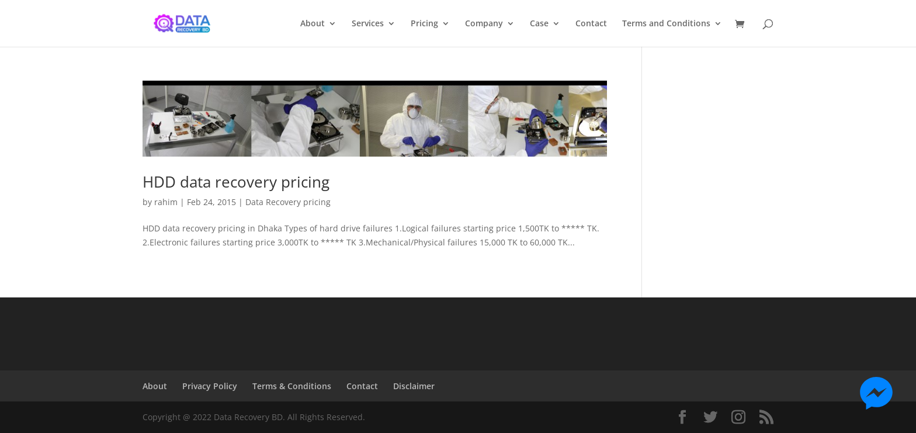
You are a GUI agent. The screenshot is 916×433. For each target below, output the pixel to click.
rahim (166, 201)
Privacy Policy (209, 386)
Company (484, 24)
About (312, 24)
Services (368, 24)
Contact (591, 24)
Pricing (424, 24)
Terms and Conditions (666, 24)
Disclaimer (414, 386)
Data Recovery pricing (288, 201)
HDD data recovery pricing (236, 181)
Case (539, 24)
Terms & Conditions (291, 386)
